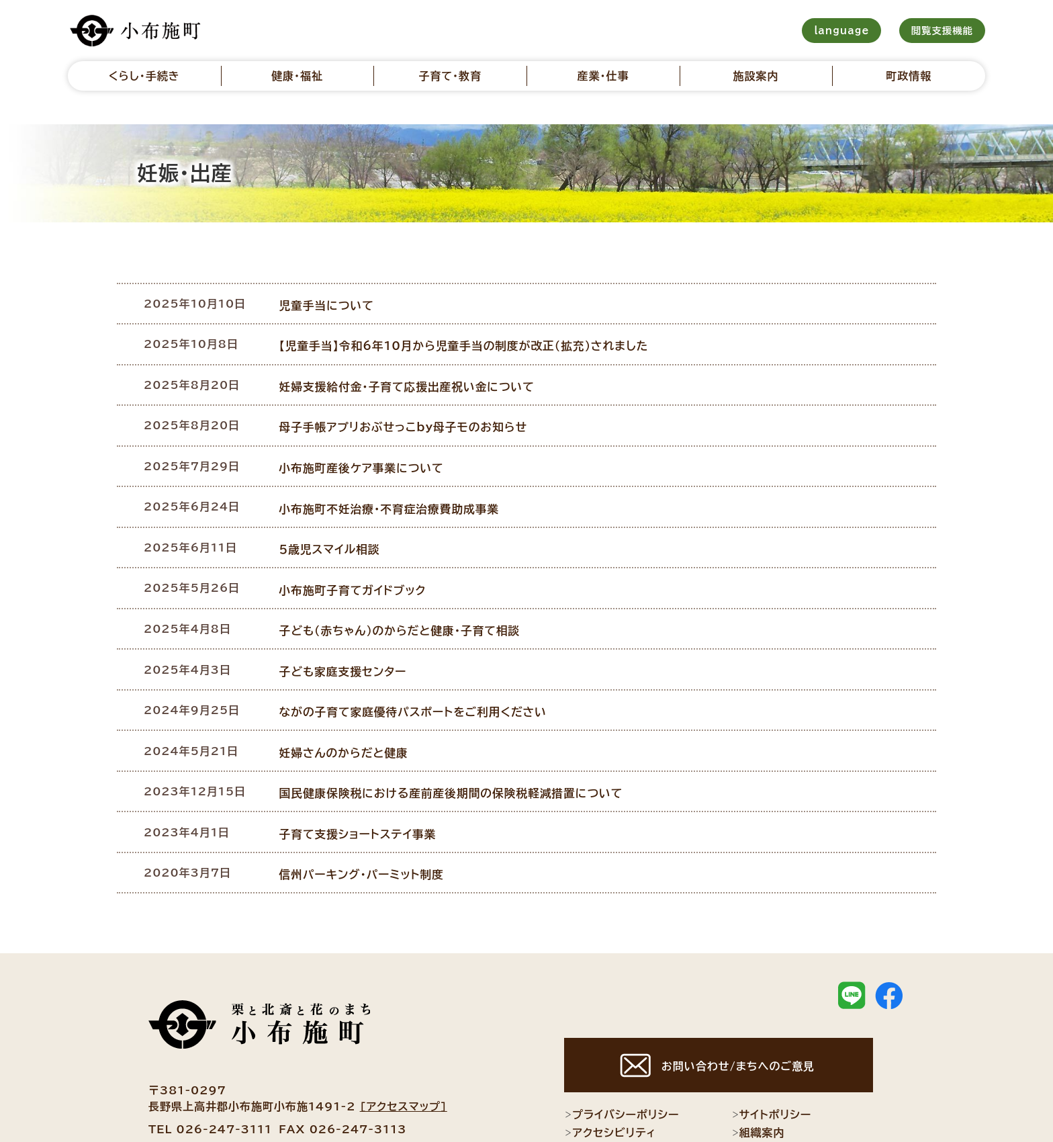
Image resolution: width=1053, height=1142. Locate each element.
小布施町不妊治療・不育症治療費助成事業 (393, 487)
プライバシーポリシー (621, 1061)
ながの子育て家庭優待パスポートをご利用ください (416, 672)
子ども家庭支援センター (349, 635)
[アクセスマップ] (403, 1052)
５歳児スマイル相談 (336, 524)
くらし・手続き (144, 76)
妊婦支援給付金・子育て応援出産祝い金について (411, 376)
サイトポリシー (771, 1061)
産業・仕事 (603, 76)
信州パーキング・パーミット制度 (367, 821)
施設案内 (756, 76)
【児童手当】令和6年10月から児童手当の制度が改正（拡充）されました (466, 339)
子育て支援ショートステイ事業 (363, 784)
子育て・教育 (450, 76)
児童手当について (333, 302)
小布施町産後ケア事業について (367, 450)
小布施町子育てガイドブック (358, 561)
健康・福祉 (297, 76)
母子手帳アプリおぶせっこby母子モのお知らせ (407, 413)
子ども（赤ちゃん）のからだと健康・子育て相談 (403, 598)
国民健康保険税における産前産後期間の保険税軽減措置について (453, 747)
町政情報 (908, 76)
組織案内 (758, 1079)
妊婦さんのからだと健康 (349, 710)
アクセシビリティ (610, 1079)
